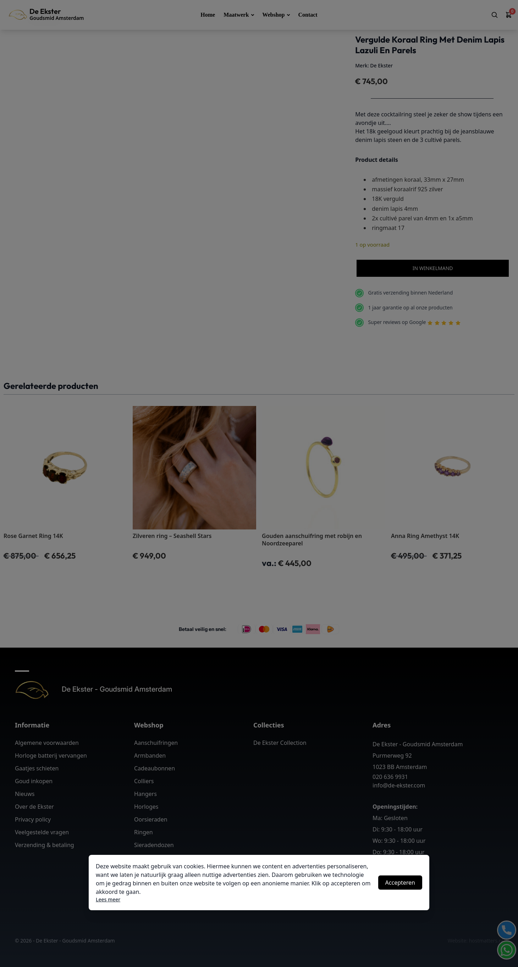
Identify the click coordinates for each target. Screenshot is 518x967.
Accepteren (400, 882)
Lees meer (108, 899)
